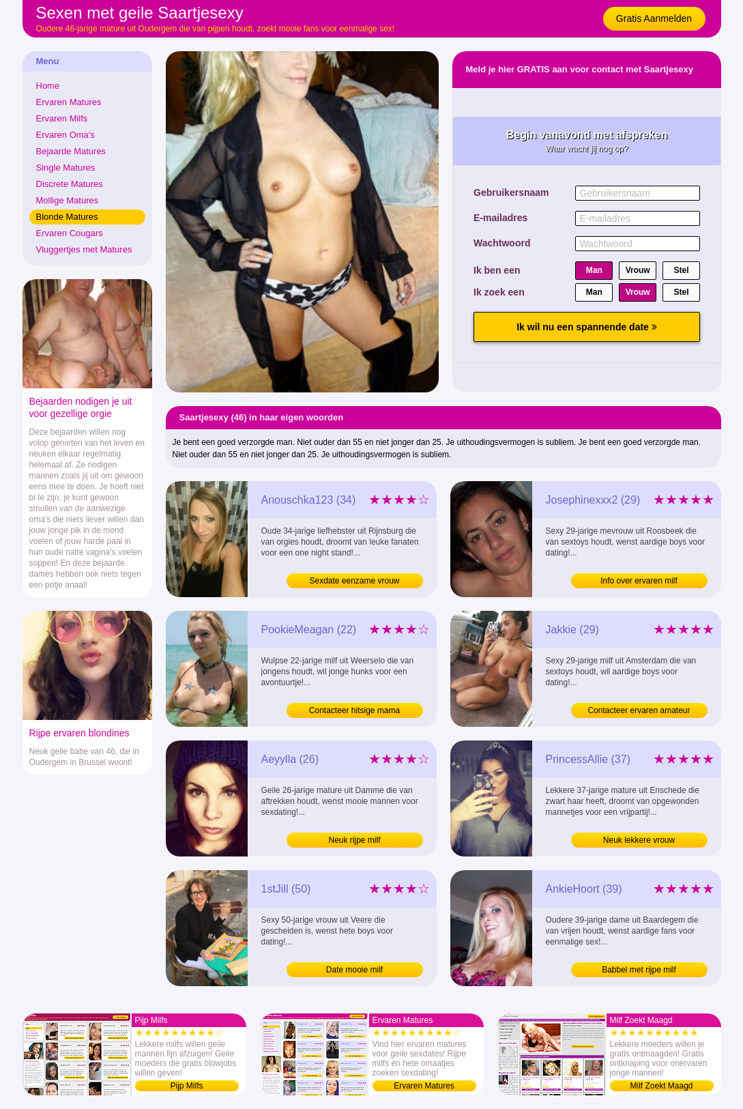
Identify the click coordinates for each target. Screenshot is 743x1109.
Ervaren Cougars (69, 233)
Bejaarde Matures (71, 151)
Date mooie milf (354, 970)
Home (48, 86)
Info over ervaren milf (639, 581)
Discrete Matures (69, 184)
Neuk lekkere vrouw (639, 840)
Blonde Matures (67, 217)
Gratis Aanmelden (654, 18)
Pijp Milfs (186, 1086)
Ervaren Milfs (62, 118)
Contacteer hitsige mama (354, 710)
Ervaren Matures (69, 102)
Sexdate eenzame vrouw (354, 581)
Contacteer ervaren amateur (638, 710)
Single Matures (66, 167)
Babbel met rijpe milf (639, 970)
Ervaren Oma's (65, 135)
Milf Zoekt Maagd (661, 1086)
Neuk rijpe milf (354, 840)
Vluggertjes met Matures (84, 249)
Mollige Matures (67, 200)
